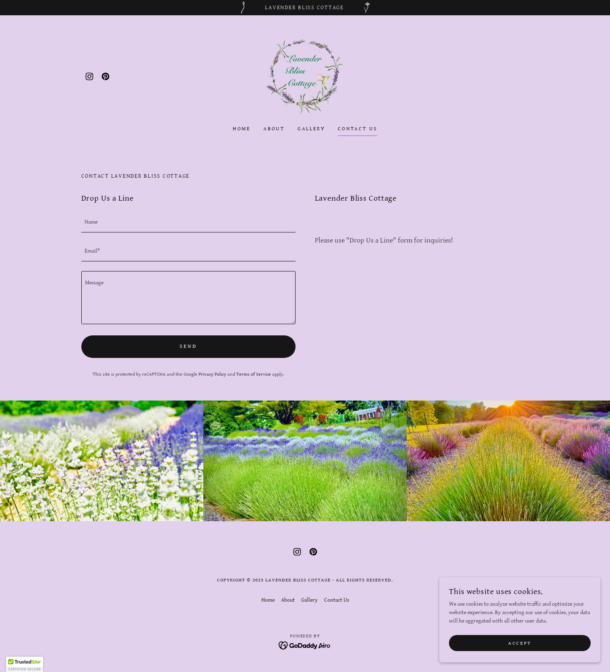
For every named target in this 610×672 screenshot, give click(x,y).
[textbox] (188, 222)
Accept (519, 643)
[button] (24, 664)
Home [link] (241, 129)
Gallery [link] (311, 129)
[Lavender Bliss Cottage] (305, 8)
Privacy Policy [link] (212, 374)
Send (188, 346)
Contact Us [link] (357, 129)
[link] (89, 76)
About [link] (274, 129)
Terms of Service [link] (253, 374)
